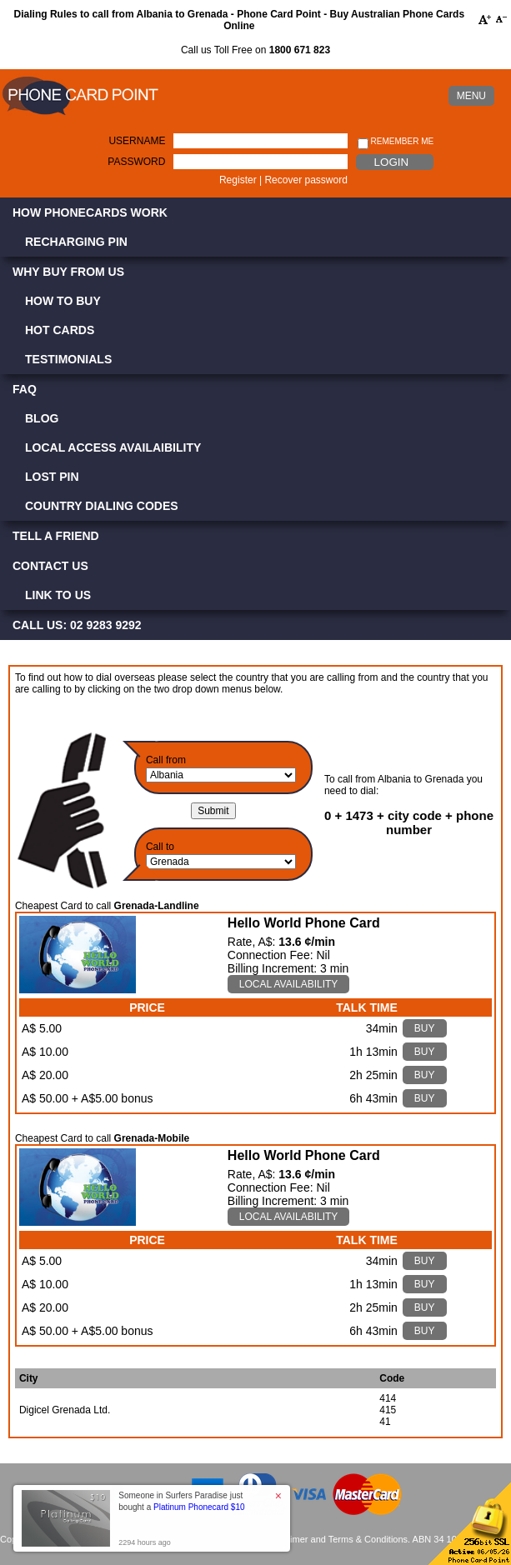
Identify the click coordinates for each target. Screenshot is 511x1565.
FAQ (25, 389)
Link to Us (58, 595)
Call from (166, 760)
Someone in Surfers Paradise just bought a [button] (181, 1501)
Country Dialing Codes (101, 505)
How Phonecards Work (90, 212)
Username (136, 141)
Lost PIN (52, 476)
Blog (41, 418)
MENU (471, 96)
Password (136, 162)
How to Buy (63, 301)
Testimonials (68, 359)
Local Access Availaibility (113, 447)
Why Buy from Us (68, 271)
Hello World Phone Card (304, 923)
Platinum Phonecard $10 (199, 1507)
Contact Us (50, 565)
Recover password (305, 180)
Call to (160, 846)
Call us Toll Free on (255, 50)
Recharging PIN (76, 241)
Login (391, 162)
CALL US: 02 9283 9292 (77, 625)
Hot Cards (59, 330)
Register (238, 180)
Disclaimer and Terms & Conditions (336, 1539)
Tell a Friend (56, 535)
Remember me (395, 142)
